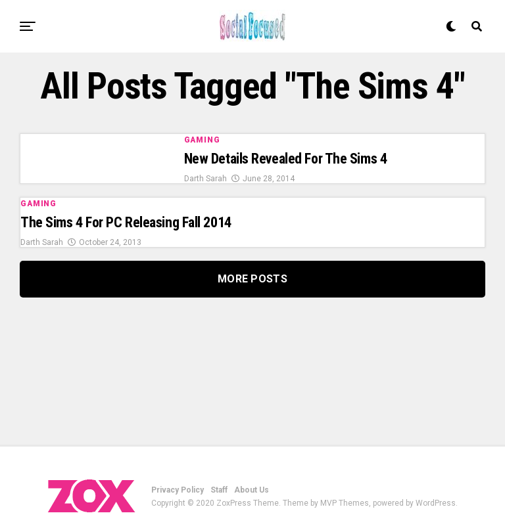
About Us (251, 490)
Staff (219, 490)
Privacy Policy (177, 490)
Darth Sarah (205, 178)
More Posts (252, 279)
